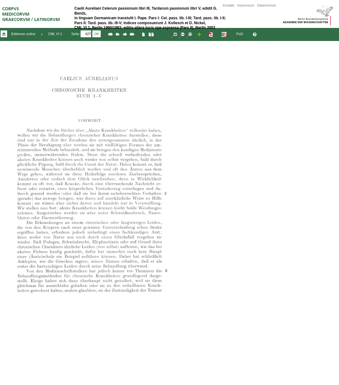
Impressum (245, 5)
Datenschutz (266, 5)
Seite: (75, 34)
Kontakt (228, 5)
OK (96, 34)
